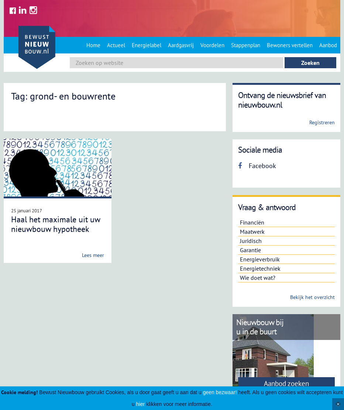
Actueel (116, 45)
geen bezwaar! (220, 392)
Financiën (252, 222)
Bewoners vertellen (290, 45)
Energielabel (146, 45)
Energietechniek (260, 268)
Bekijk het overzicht (312, 297)
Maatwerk (252, 231)
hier (140, 404)
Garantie (250, 250)
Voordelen (212, 45)
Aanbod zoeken (286, 383)
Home (93, 45)
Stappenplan (245, 45)
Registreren (322, 122)
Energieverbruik (260, 259)
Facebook (257, 165)
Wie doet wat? (257, 277)
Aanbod (328, 45)
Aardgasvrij (181, 45)
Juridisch (251, 240)
